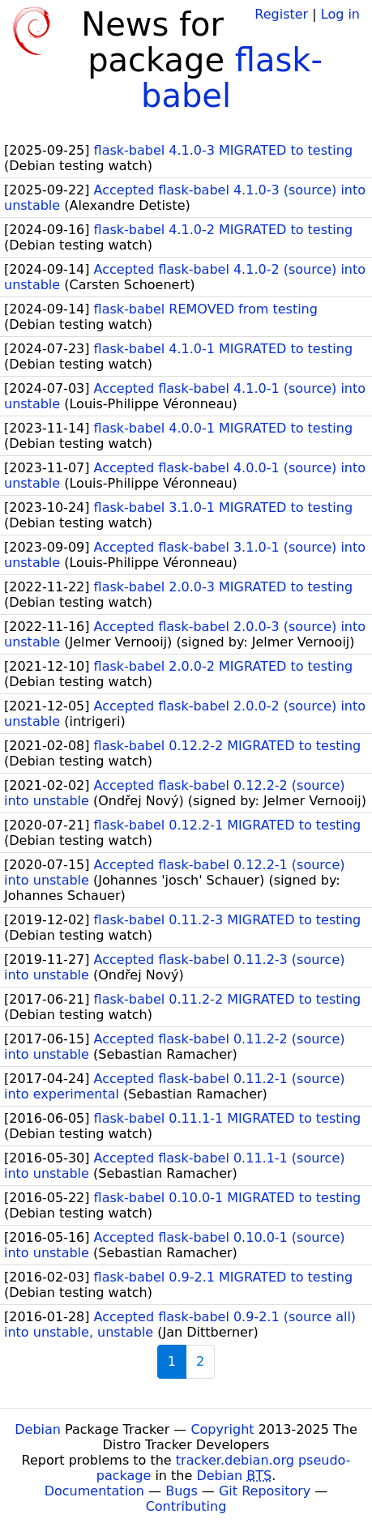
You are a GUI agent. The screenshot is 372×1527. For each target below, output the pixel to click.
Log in (340, 14)
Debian (38, 1429)
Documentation (94, 1491)
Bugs (181, 1491)
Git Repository (264, 1491)
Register (281, 14)
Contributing (186, 1506)
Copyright (222, 1429)
